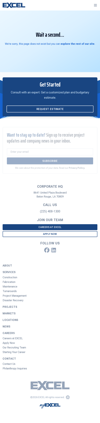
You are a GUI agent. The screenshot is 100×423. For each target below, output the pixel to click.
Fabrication (9, 282)
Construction (10, 277)
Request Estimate (50, 109)
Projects (10, 306)
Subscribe (49, 162)
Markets (9, 313)
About (7, 265)
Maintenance (10, 286)
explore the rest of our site (77, 43)
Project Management (15, 295)
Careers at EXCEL (49, 227)
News (6, 326)
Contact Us (9, 363)
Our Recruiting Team (14, 347)
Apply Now (50, 234)
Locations (10, 320)
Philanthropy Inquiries (15, 368)
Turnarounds (10, 291)
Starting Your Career (14, 352)
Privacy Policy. (77, 169)
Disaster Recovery (13, 300)
